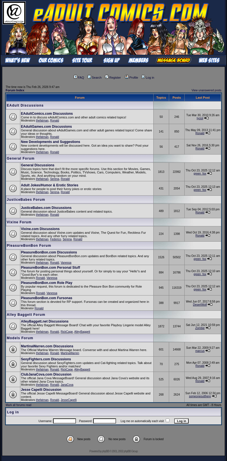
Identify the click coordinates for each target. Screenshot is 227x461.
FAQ (79, 77)
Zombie (199, 328)
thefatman (42, 120)
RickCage (67, 331)
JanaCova (67, 384)
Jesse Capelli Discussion (41, 390)
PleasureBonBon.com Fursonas (46, 298)
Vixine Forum (19, 222)
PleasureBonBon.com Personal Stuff (50, 268)
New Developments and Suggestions (50, 142)
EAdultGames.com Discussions (46, 127)
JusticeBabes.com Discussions (46, 208)
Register (113, 77)
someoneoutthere (200, 396)
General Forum (20, 158)
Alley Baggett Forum (26, 315)
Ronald (54, 120)
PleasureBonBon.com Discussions (49, 252)
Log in (147, 77)
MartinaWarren (70, 353)
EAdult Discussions (25, 105)
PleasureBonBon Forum (29, 246)
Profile (131, 77)
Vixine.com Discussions (40, 229)
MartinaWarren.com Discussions (47, 346)
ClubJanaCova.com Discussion (46, 374)
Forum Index (15, 90)
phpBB (105, 451)
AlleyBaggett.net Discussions (45, 321)
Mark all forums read (18, 405)
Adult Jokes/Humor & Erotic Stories (49, 185)
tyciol (200, 118)
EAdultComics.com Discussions (47, 114)
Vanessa (66, 262)
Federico (55, 239)
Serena (54, 178)
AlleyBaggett (82, 331)
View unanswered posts (206, 90)
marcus (200, 350)
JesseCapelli (69, 400)
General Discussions (37, 165)
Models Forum (20, 338)
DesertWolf (200, 304)
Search (95, 77)
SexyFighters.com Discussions (46, 359)
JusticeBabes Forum (26, 200)
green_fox (200, 173)
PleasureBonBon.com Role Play (46, 283)
